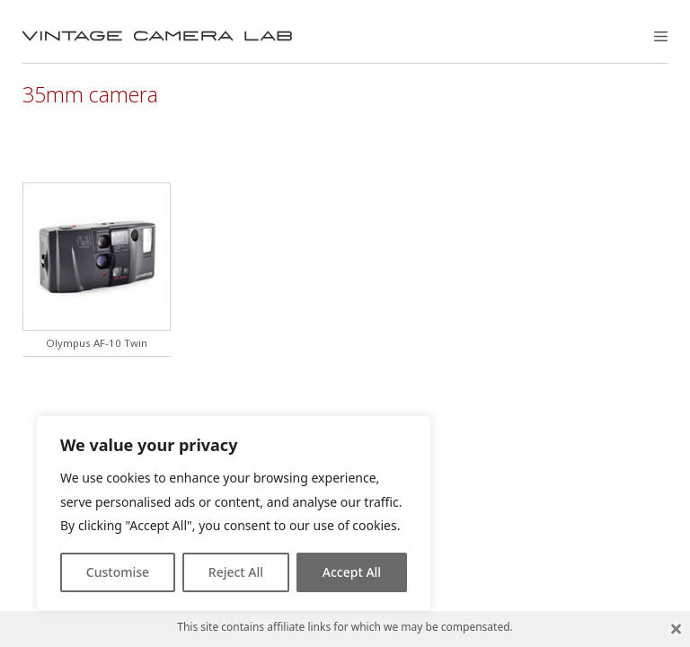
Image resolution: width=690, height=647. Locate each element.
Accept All (352, 572)
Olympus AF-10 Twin (96, 343)
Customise (117, 572)
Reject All (235, 572)
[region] (233, 513)
